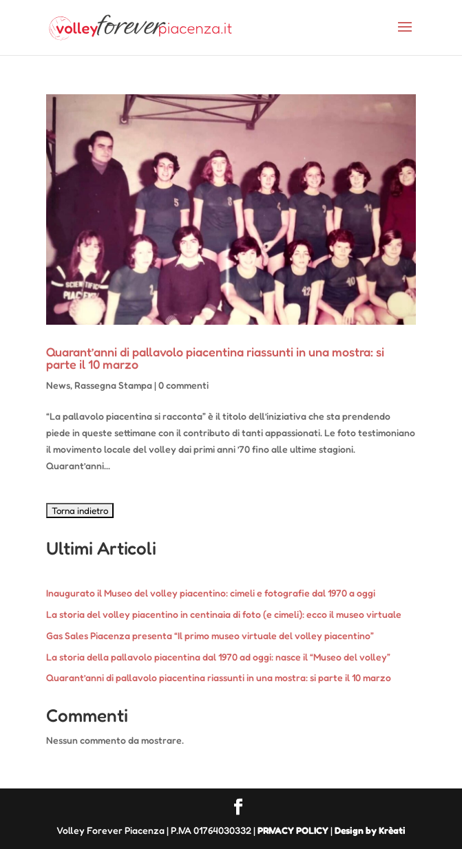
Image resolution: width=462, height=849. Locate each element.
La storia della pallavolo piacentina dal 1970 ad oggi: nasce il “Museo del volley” (218, 657)
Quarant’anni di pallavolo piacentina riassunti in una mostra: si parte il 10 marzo (215, 358)
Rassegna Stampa (113, 385)
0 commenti (183, 385)
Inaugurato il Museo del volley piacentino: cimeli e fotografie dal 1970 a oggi (210, 593)
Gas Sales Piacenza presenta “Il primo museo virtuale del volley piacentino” (210, 635)
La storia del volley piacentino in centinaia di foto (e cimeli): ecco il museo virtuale (223, 614)
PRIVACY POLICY (293, 830)
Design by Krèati (370, 830)
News (58, 385)
